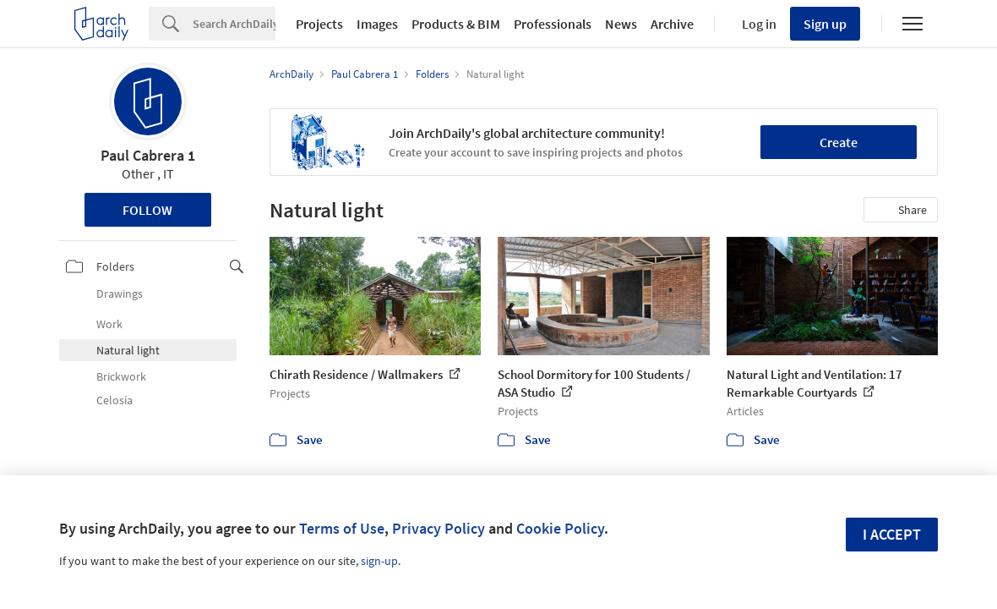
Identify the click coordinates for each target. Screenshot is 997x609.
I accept (892, 534)
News (621, 23)
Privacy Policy (438, 528)
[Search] (234, 24)
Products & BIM (455, 23)
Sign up (825, 23)
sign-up (379, 560)
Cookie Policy (560, 528)
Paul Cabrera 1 (148, 155)
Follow (147, 209)
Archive (672, 23)
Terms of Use (341, 528)
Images (377, 23)
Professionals (552, 23)
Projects (319, 23)
